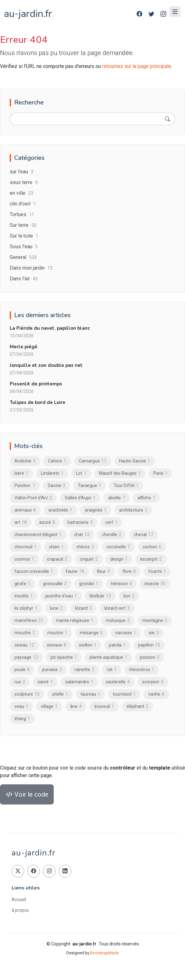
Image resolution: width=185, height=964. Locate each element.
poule (22, 669)
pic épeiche (64, 657)
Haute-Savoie (134, 460)
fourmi (157, 571)
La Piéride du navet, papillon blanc (50, 328)
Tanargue (89, 485)
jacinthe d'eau (61, 595)
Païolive (24, 485)
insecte (155, 583)
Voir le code (26, 794)
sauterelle (118, 681)
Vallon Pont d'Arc (33, 497)
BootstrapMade (104, 952)
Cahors (57, 460)
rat (112, 669)
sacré (45, 681)
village (49, 706)
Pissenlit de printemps (36, 384)
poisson (149, 657)
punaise (52, 669)
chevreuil (25, 546)
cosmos (24, 559)
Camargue (92, 460)
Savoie (56, 485)
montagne (154, 620)
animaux (25, 510)
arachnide (60, 510)
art (20, 522)
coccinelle (118, 546)
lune (56, 608)
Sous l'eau (24, 246)
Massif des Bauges (120, 473)
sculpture (27, 694)
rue (19, 681)
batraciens (80, 522)
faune (75, 571)
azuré (47, 522)
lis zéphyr (25, 608)
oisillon (87, 644)
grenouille (55, 583)
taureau (90, 694)
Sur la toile (24, 236)
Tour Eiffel (126, 485)
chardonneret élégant (38, 534)
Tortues (22, 214)
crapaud (57, 559)
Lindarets (52, 473)
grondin (88, 583)
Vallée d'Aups (80, 497)
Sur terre (23, 225)
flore (129, 571)
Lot (81, 473)
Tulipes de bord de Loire (37, 402)
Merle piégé (23, 347)
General (23, 257)
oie (154, 632)
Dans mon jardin (31, 268)
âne (76, 706)
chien (56, 546)
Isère (21, 473)
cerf (111, 522)
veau (21, 706)
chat (82, 534)
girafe (22, 583)
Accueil (19, 899)
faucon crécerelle (33, 571)
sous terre (24, 182)
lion (128, 595)
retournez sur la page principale (136, 66)
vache (156, 694)
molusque (118, 620)
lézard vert (117, 608)
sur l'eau (21, 172)
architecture (133, 510)
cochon (152, 546)
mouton (57, 632)
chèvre (85, 546)
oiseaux (56, 644)
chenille (111, 534)
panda (117, 644)
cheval (143, 534)
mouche (24, 632)
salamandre (79, 681)
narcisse (125, 632)
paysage (26, 657)
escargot (151, 559)
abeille (116, 497)
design (119, 559)
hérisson (121, 583)
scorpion (152, 681)
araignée (95, 510)
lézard (83, 608)
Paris (160, 473)
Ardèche (24, 460)
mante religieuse (74, 620)
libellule (100, 595)
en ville (21, 193)
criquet (89, 559)
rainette (84, 669)
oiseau (24, 644)
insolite (23, 595)
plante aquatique (108, 657)
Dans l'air (24, 279)
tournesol (124, 694)
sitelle (60, 694)
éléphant (137, 706)
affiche (146, 497)
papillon (149, 644)
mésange (91, 632)
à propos (20, 910)
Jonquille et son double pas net (46, 365)
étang (22, 718)
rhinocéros (141, 669)
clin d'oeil (23, 204)
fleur (103, 571)
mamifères (28, 620)
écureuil (104, 706)
